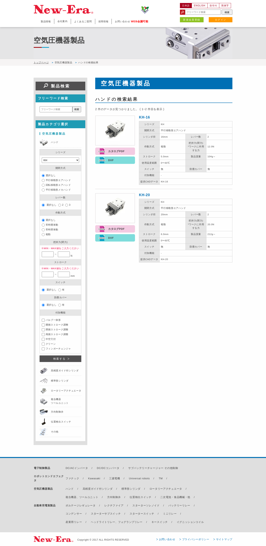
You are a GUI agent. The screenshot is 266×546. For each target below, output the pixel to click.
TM (161, 478)
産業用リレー (74, 522)
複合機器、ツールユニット (82, 497)
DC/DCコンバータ (108, 468)
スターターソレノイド (146, 505)
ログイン (220, 19)
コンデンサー (74, 513)
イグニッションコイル (190, 522)
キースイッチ (159, 522)
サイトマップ (224, 539)
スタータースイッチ (142, 513)
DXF (111, 160)
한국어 (213, 5)
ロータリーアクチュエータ (166, 488)
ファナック (72, 478)
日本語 (186, 5)
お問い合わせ (167, 539)
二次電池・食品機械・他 (175, 497)
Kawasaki (94, 478)
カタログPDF (116, 151)
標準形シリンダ (131, 488)
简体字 (225, 5)
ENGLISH (199, 5)
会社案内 (62, 21)
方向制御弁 (114, 497)
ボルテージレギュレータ (81, 505)
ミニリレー (170, 513)
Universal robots (139, 478)
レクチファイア (113, 505)
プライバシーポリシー (195, 539)
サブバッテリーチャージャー (146, 468)
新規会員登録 (191, 19)
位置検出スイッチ (140, 497)
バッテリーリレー (179, 505)
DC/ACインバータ (77, 468)
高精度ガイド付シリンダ (98, 488)
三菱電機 (114, 478)
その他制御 (171, 468)
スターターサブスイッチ (106, 513)
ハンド (70, 488)
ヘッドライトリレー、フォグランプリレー (117, 522)
